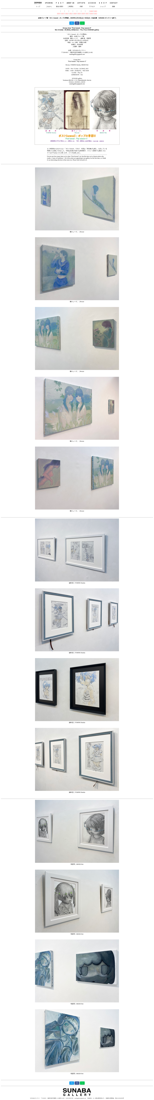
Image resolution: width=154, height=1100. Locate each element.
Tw (72, 23)
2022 (66, 13)
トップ (38, 4)
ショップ (103, 4)
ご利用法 (70, 4)
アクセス (92, 4)
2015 (95, 13)
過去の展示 (59, 4)
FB (77, 23)
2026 (91, 11)
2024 (58, 13)
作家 (81, 4)
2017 (87, 13)
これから (49, 4)
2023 (62, 13)
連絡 (113, 4)
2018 (83, 13)
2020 (75, 13)
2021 (70, 13)
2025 (95, 11)
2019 (79, 13)
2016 (91, 13)
